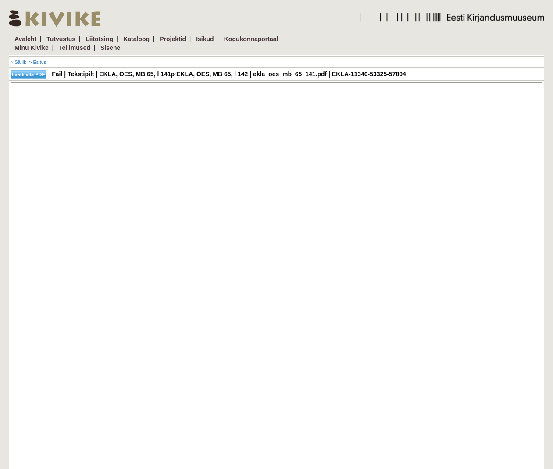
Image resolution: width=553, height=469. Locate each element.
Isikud (205, 38)
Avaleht (25, 38)
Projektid (173, 38)
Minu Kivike (31, 47)
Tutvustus (60, 38)
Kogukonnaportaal (251, 38)
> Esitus (37, 62)
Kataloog (136, 38)
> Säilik (18, 62)
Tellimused (74, 47)
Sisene (110, 47)
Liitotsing (99, 38)
